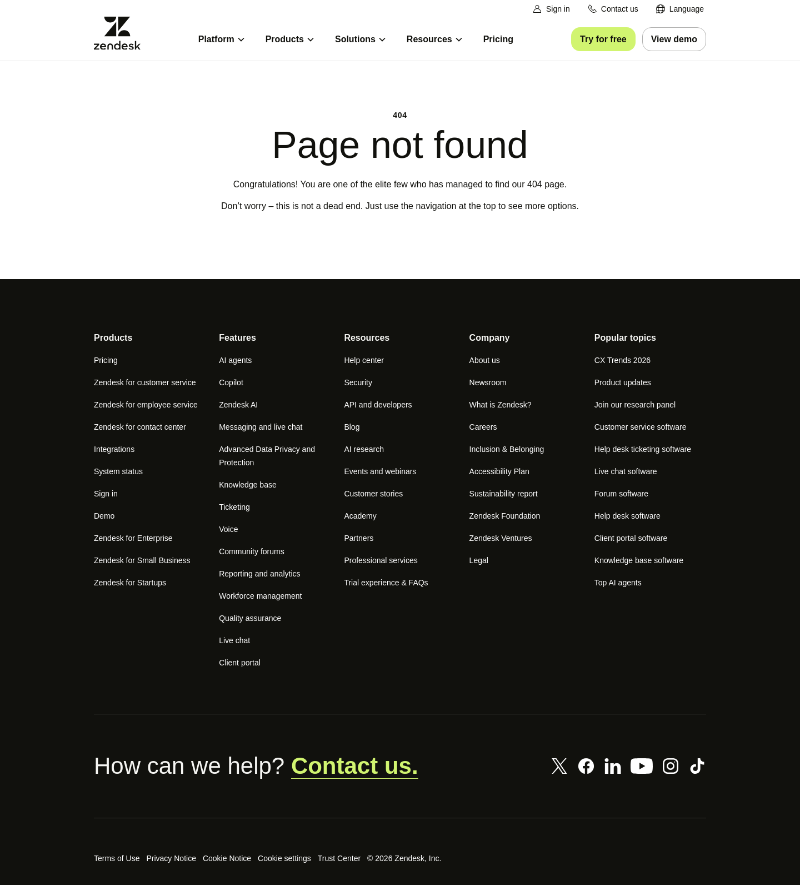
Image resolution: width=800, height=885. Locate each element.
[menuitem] (680, 9)
